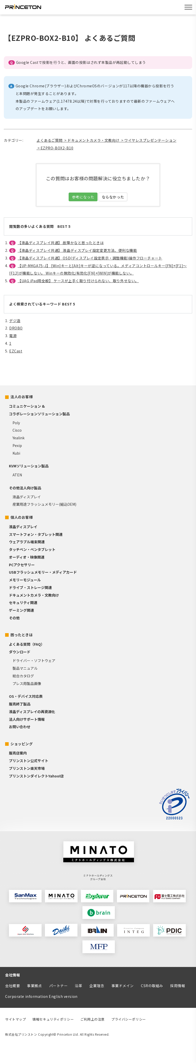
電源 (13, 335)
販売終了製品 (19, 703)
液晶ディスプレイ (27, 496)
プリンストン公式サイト (28, 760)
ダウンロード (19, 651)
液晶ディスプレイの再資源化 (32, 711)
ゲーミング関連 (21, 610)
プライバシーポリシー (128, 1019)
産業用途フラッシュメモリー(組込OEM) (44, 504)
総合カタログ (23, 675)
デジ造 (14, 320)
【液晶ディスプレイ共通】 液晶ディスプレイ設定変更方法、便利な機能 (77, 250)
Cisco (17, 430)
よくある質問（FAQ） (26, 644)
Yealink (18, 437)
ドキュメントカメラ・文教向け (34, 595)
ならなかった (113, 196)
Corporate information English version (41, 996)
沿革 (78, 985)
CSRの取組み (152, 985)
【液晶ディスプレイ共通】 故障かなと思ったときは (61, 242)
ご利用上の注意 (92, 1019)
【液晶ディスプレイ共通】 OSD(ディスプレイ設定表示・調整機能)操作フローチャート (90, 258)
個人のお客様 (21, 517)
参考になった (83, 196)
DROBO (16, 327)
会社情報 (12, 974)
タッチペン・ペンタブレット (32, 549)
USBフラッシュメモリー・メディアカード (43, 572)
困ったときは (21, 634)
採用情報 (177, 985)
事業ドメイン (123, 985)
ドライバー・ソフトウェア (34, 660)
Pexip (17, 445)
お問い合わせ (19, 726)
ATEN (17, 474)
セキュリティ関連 (23, 602)
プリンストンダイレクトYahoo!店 (36, 775)
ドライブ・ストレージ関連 (30, 587)
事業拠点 (34, 985)
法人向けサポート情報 (27, 719)
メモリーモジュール (25, 579)
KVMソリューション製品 (28, 465)
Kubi (16, 453)
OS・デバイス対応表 (26, 696)
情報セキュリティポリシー (53, 1019)
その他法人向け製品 (25, 487)
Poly (16, 422)
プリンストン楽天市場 (27, 768)
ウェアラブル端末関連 (27, 541)
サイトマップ (15, 1019)
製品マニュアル (25, 668)
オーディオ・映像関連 (26, 557)
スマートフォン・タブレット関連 (36, 534)
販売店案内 (18, 752)
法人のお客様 (21, 396)
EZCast (15, 350)
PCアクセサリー (22, 564)
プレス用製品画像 (27, 683)
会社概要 (12, 985)
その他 (14, 617)
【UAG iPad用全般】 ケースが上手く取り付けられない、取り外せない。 (78, 280)
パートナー (58, 985)
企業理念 (96, 985)
